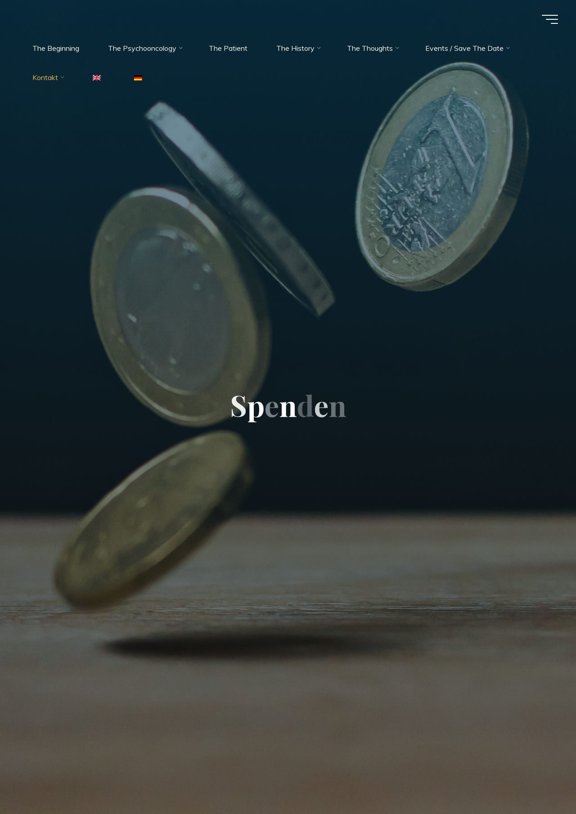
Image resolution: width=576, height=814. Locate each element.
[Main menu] (550, 19)
